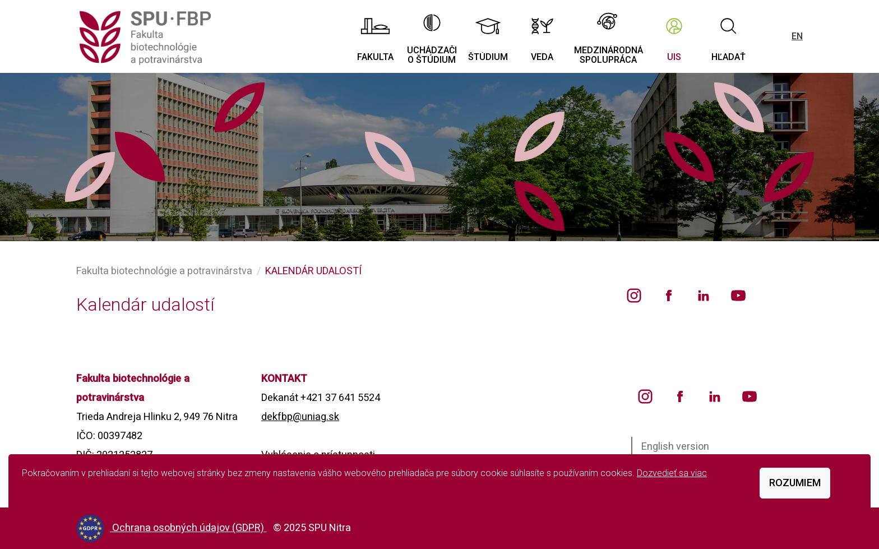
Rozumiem (795, 482)
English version (675, 446)
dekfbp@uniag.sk (300, 416)
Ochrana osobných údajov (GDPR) (189, 527)
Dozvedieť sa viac (672, 473)
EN (797, 36)
